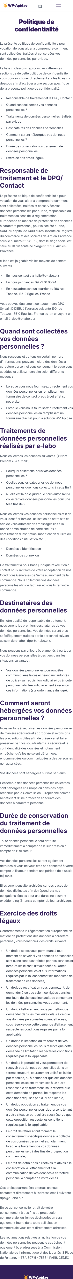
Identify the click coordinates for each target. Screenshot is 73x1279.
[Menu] (62, 6)
